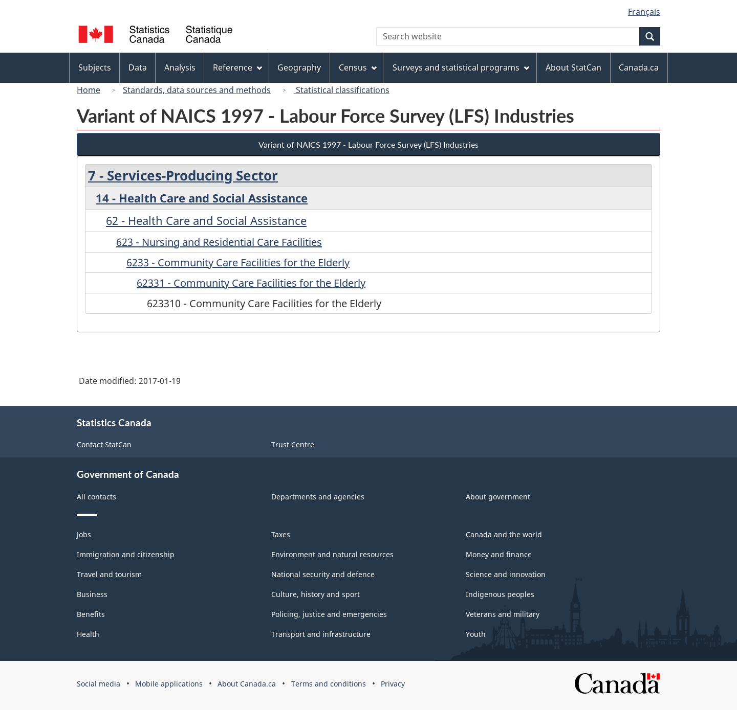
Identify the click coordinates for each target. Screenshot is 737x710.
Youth (476, 634)
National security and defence (323, 574)
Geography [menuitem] (299, 67)
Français (644, 11)
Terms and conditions (328, 684)
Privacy (393, 684)
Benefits (91, 614)
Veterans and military (502, 614)
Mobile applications (169, 684)
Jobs (84, 534)
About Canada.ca (247, 684)
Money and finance (499, 554)
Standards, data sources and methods (197, 90)
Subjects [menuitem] (94, 67)
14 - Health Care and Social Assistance (202, 197)
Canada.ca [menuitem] (639, 67)
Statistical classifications (341, 90)
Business (92, 594)
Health (88, 634)
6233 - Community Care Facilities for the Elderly (238, 262)
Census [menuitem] (358, 67)
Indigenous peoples (500, 594)
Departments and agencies (317, 496)
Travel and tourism (109, 574)
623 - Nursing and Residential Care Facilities (219, 242)
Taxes (280, 534)
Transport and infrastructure (321, 634)
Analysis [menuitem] (180, 67)
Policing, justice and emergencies (329, 614)
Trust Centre (292, 444)
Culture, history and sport (315, 594)
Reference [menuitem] (237, 67)
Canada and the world (504, 534)
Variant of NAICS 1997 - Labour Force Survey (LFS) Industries (368, 144)
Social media (98, 684)
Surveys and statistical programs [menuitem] (461, 67)
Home (88, 90)
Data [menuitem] (137, 67)
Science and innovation (506, 574)
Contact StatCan (104, 444)
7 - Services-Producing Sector (183, 175)
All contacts (96, 496)
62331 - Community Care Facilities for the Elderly (251, 283)
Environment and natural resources (332, 554)
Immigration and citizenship (126, 554)
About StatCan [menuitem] (573, 67)
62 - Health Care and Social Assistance (206, 220)
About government (498, 496)
